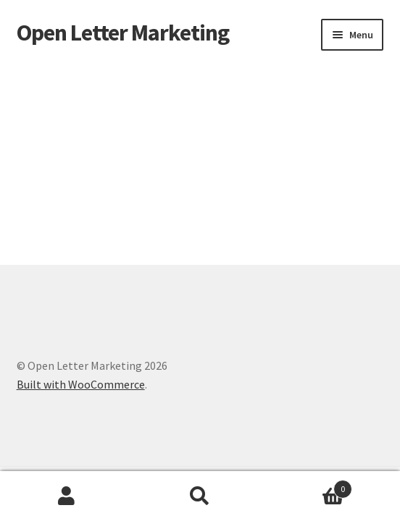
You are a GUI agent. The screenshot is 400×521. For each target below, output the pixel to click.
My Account (66, 496)
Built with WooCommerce (81, 384)
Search (200, 496)
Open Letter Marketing (123, 32)
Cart (309, 486)
